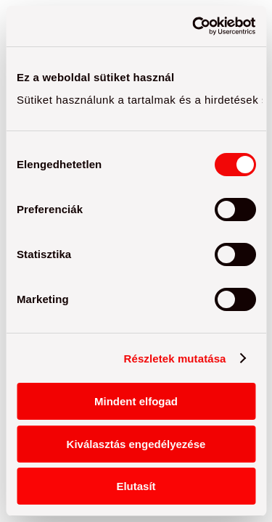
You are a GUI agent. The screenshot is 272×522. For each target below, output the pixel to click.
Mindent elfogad (136, 401)
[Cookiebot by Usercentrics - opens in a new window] (193, 26)
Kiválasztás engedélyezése (136, 444)
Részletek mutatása (175, 358)
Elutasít (135, 486)
